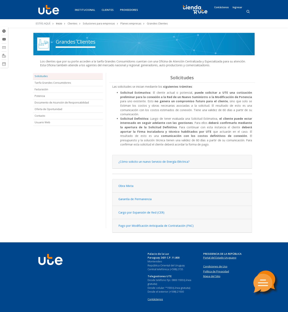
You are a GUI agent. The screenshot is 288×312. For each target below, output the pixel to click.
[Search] (248, 12)
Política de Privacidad (216, 271)
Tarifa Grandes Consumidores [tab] (53, 82)
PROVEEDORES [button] (129, 10)
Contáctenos (221, 7)
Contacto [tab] (40, 115)
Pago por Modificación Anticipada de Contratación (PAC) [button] (156, 226)
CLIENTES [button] (108, 10)
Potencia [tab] (40, 96)
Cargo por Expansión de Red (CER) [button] (141, 212)
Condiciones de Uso (215, 266)
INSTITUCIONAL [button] (85, 10)
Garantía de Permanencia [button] (135, 199)
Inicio (59, 23)
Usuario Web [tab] (42, 122)
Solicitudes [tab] (41, 76)
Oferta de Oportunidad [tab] (48, 109)
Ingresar (237, 7)
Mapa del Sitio (211, 276)
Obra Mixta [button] (125, 186)
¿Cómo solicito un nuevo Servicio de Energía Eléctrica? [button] (154, 162)
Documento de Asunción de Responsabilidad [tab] (62, 102)
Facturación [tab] (41, 89)
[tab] (182, 162)
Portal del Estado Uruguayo (219, 257)
